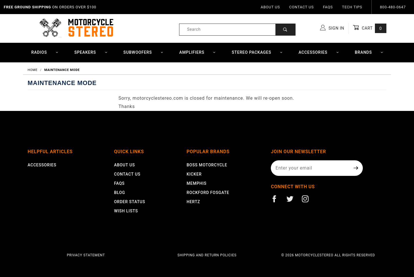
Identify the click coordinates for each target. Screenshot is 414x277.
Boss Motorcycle (207, 165)
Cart (369, 28)
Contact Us (301, 7)
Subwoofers (143, 52)
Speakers (90, 52)
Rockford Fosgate (208, 192)
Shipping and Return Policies (206, 255)
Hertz (193, 201)
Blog (119, 192)
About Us (270, 7)
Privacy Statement (86, 255)
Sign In (332, 27)
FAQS (119, 183)
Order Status (129, 201)
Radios (44, 52)
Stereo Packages (257, 52)
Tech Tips (352, 7)
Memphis (196, 183)
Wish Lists (126, 211)
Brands (369, 52)
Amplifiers (197, 52)
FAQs (328, 7)
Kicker (194, 174)
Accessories (319, 52)
